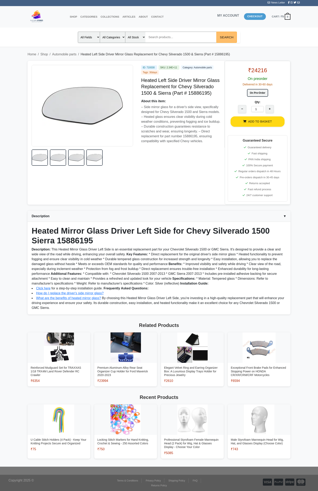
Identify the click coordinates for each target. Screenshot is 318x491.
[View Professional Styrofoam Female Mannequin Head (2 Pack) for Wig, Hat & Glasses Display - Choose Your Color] (192, 438)
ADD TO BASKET (257, 121)
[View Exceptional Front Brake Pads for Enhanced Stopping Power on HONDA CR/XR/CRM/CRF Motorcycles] (259, 366)
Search (226, 37)
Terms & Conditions (127, 480)
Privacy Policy (153, 480)
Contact (157, 16)
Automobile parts (64, 54)
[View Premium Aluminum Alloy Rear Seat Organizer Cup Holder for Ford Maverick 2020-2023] (125, 366)
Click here (43, 288)
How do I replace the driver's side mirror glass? (70, 293)
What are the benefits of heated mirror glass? (68, 298)
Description (159, 216)
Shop (73, 16)
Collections (110, 16)
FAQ (195, 480)
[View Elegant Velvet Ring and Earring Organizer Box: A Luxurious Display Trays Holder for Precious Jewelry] (192, 366)
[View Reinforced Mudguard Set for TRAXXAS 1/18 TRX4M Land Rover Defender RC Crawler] (59, 366)
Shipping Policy (177, 480)
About (143, 16)
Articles (128, 16)
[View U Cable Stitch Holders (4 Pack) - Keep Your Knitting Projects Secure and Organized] (59, 436)
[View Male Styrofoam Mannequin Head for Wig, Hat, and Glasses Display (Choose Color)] (259, 436)
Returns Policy (159, 485)
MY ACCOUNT (228, 15)
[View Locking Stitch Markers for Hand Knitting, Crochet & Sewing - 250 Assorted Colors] (125, 436)
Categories (88, 16)
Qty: (257, 102)
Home (32, 54)
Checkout (255, 16)
